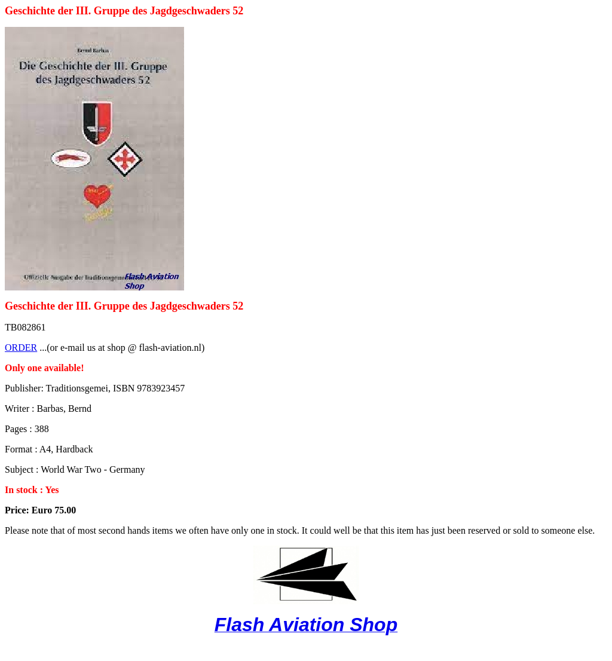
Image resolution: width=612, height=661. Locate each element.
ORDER (21, 347)
